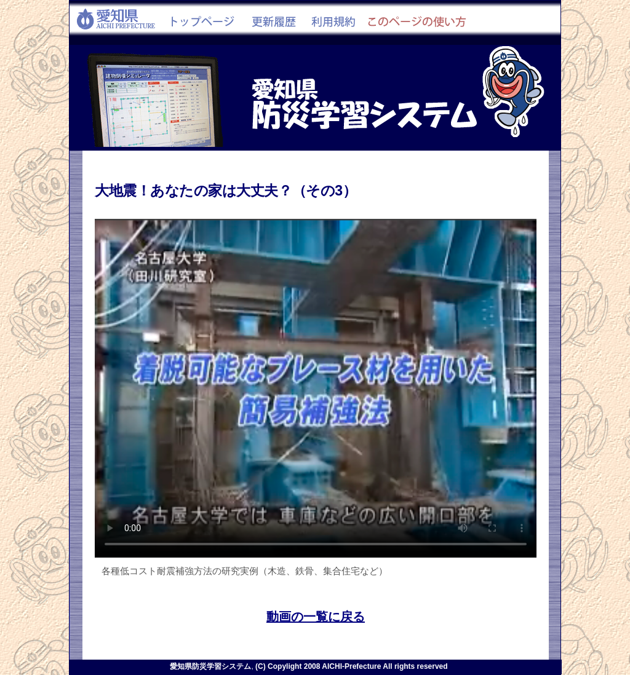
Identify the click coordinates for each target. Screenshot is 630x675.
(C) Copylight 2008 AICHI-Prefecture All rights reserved (351, 666)
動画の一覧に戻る (315, 616)
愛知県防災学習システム (210, 666)
